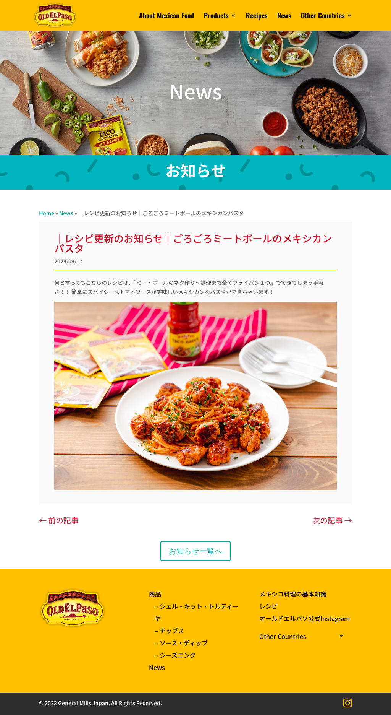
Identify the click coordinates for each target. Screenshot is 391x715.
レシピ (268, 606)
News (284, 16)
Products (216, 16)
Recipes (256, 16)
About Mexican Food (166, 16)
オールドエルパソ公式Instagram (304, 618)
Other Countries (322, 16)
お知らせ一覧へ (195, 551)
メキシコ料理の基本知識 (292, 593)
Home (46, 213)
